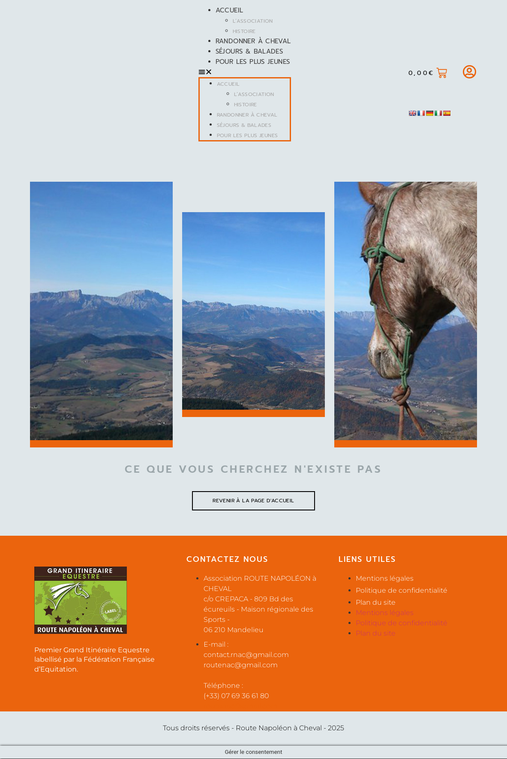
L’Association (252, 21)
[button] (244, 72)
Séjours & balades (248, 51)
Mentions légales (385, 579)
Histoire (243, 31)
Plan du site (376, 603)
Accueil (229, 10)
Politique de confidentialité (401, 591)
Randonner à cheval (252, 41)
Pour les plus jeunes (252, 61)
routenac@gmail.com (241, 706)
